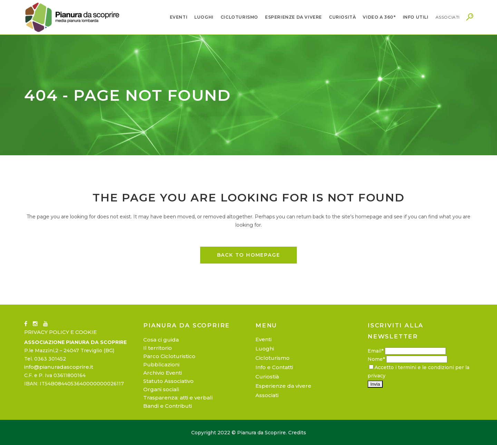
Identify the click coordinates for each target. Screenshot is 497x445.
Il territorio (157, 348)
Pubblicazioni (161, 364)
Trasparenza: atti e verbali (178, 397)
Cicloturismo (272, 358)
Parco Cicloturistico (169, 356)
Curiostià (267, 376)
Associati (267, 395)
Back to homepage (248, 255)
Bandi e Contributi (167, 406)
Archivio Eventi (162, 372)
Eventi (263, 339)
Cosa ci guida (161, 339)
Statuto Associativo (168, 381)
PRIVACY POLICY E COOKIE (60, 332)
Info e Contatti (274, 367)
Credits (297, 432)
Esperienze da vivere (283, 386)
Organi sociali (161, 389)
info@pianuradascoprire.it (58, 367)
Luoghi (264, 348)
